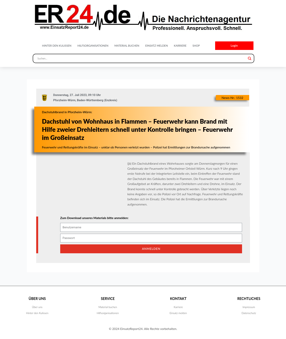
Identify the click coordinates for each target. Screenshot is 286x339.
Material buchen (126, 45)
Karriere (180, 45)
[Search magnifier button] (249, 59)
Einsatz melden (156, 45)
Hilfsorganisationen (92, 45)
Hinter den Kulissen (56, 45)
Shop (196, 45)
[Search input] (142, 59)
